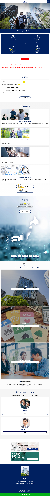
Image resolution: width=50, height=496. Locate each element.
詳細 (25, 413)
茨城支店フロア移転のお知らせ (12, 84)
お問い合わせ (16, 64)
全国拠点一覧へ (25, 211)
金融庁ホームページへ (24, 385)
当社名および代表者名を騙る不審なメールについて (15, 90)
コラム (29, 490)
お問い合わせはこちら (25, 494)
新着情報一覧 (25, 97)
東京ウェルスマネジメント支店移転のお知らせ (14, 82)
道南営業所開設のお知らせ (11, 93)
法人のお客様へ (28, 191)
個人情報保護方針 (23, 490)
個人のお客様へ (28, 186)
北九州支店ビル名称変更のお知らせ (12, 87)
